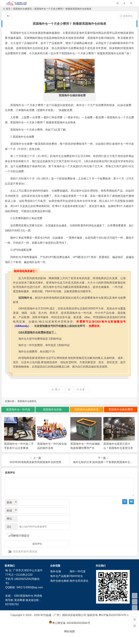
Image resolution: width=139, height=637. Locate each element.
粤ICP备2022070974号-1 (114, 615)
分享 (80, 389)
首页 (7, 8)
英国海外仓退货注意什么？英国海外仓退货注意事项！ (118, 448)
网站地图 (69, 631)
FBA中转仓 (76, 576)
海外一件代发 (78, 571)
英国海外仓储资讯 (22, 8)
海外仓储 (55, 571)
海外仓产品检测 (59, 576)
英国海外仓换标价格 (86, 409)
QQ (9, 526)
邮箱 (11, 510)
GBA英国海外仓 (23, 595)
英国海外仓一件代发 (18, 409)
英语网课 (19, 600)
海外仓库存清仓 (79, 580)
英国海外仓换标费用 (121, 409)
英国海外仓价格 (116, 53)
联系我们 (10, 565)
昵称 (11, 502)
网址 (9, 518)
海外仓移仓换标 (59, 580)
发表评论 (126, 16)
